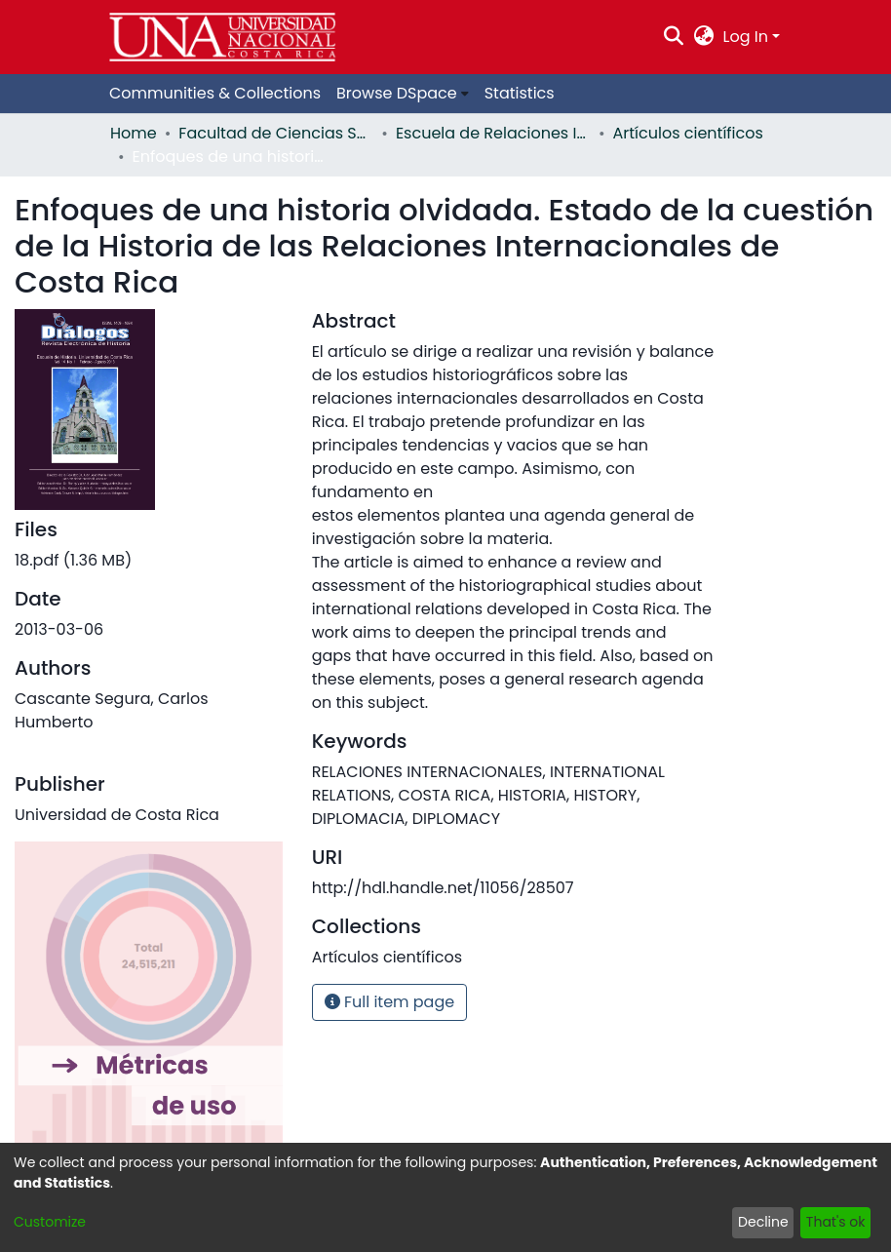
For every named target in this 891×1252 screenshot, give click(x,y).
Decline (763, 1222)
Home (133, 133)
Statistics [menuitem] (519, 93)
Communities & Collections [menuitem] (215, 93)
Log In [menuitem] (745, 36)
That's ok (836, 1222)
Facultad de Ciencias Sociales (275, 133)
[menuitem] (703, 37)
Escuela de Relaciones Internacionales (493, 133)
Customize (50, 1222)
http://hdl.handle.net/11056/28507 (443, 888)
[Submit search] (674, 37)
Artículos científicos (688, 133)
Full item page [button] (390, 1002)
